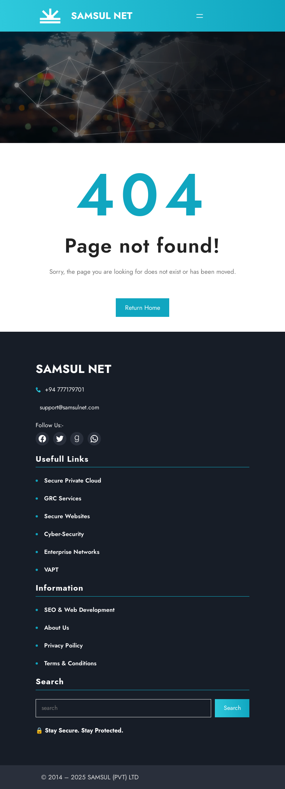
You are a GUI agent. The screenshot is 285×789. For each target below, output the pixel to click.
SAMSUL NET (101, 16)
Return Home (142, 307)
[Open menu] (199, 16)
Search (232, 708)
